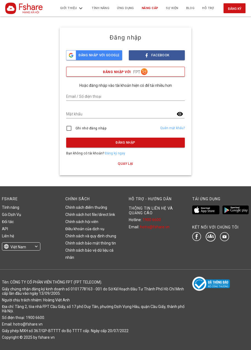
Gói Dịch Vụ (11, 214)
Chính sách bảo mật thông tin (90, 243)
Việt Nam (18, 247)
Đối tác (8, 222)
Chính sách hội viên (81, 222)
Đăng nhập (125, 143)
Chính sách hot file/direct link (90, 214)
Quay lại (125, 164)
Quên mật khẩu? (172, 128)
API (5, 229)
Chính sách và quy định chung (90, 236)
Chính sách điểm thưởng (86, 207)
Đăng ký (234, 9)
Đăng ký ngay (115, 153)
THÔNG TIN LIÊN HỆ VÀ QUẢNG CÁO (151, 210)
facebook (156, 53)
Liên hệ (8, 236)
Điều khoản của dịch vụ (84, 229)
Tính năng (10, 207)
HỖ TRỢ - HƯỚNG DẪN (150, 199)
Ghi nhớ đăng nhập (91, 128)
